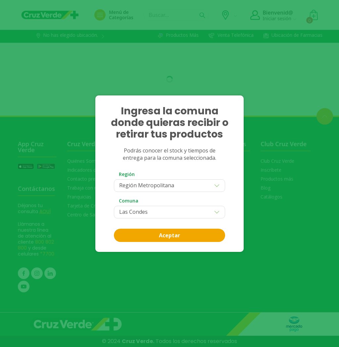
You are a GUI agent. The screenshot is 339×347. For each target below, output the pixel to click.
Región (127, 174)
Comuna (128, 201)
